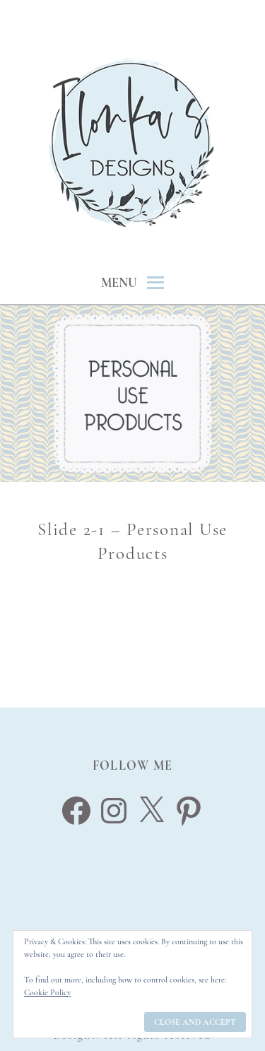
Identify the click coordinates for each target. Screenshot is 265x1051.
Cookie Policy (47, 992)
